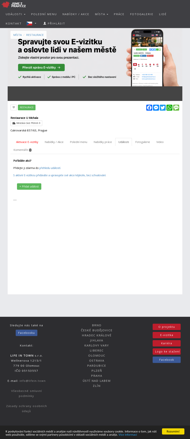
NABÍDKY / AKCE (75, 14)
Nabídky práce (103, 142)
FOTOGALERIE (141, 14)
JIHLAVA (96, 340)
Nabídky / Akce (54, 142)
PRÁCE (119, 14)
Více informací (128, 436)
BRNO (96, 325)
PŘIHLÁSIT (54, 23)
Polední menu (78, 142)
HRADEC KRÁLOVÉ (97, 335)
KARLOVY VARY (96, 345)
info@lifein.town (33, 381)
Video (160, 142)
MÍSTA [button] (101, 14)
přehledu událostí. (50, 168)
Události (123, 142)
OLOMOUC (96, 355)
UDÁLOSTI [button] (15, 14)
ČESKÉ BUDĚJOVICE (96, 330)
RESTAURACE (35, 35)
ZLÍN (97, 386)
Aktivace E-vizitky (27, 142)
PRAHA (96, 376)
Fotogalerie (142, 142)
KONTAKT (14, 23)
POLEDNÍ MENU (44, 14)
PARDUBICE (96, 365)
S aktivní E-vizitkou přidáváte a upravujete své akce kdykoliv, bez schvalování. (59, 175)
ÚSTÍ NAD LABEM (97, 381)
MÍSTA (17, 35)
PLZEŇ (96, 370)
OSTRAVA (96, 360)
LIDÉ (163, 14)
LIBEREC (97, 350)
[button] (32, 23)
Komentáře (22, 150)
